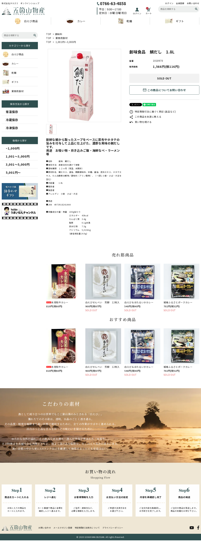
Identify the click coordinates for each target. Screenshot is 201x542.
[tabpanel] (84, 85)
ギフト (174, 21)
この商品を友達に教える (145, 116)
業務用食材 (62, 38)
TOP (48, 34)
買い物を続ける (140, 122)
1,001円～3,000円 (66, 42)
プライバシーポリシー (112, 527)
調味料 (58, 34)
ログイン (169, 3)
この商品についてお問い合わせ (164, 90)
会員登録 (180, 3)
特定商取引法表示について (87, 527)
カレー (76, 21)
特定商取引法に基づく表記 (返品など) (152, 111)
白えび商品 (26, 21)
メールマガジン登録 (62, 527)
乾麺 (125, 21)
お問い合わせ (193, 3)
